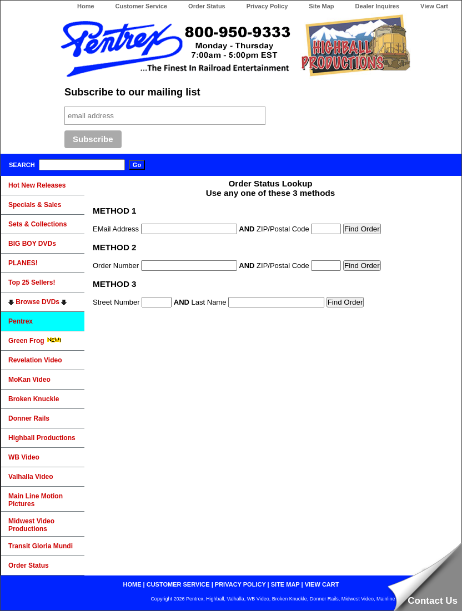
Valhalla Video (30, 477)
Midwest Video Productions (31, 525)
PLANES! (23, 263)
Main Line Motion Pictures (35, 500)
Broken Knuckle (33, 399)
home (132, 584)
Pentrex (20, 321)
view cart (322, 584)
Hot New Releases (37, 185)
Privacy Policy (267, 6)
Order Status (206, 6)
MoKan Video (29, 379)
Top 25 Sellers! (31, 282)
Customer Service (142, 6)
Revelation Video (35, 360)
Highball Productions (42, 438)
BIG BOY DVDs (32, 244)
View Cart (434, 6)
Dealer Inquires (377, 6)
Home (85, 6)
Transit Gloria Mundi (40, 546)
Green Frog (35, 341)
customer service (178, 584)
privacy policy (240, 584)
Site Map (321, 6)
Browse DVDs (37, 302)
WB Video (23, 457)
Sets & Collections (37, 224)
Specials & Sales (34, 205)
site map (285, 584)
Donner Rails (28, 418)
